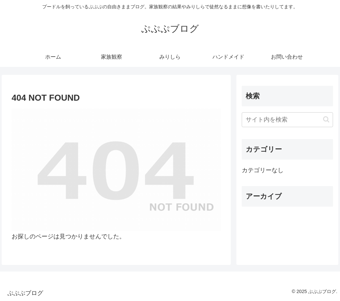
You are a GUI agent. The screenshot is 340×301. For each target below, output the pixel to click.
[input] (287, 119)
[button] (326, 119)
